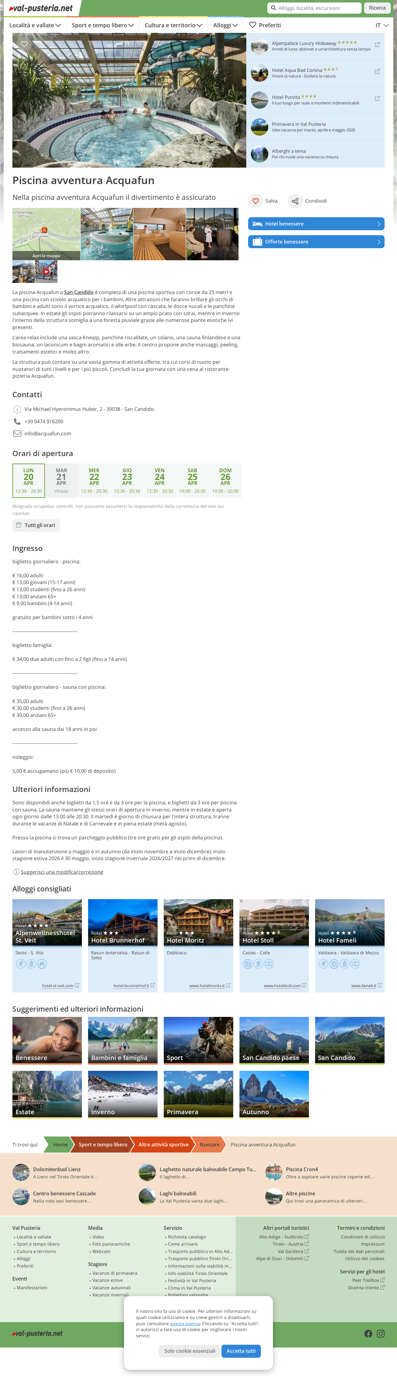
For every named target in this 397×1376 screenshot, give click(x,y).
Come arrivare (183, 1244)
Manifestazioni (32, 1287)
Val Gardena (293, 1251)
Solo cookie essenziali (189, 1350)
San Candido (79, 292)
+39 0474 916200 (44, 421)
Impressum (373, 1244)
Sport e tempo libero (99, 25)
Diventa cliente (366, 1288)
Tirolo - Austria (291, 1244)
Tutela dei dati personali (359, 1251)
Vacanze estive (107, 1280)
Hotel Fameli (350, 945)
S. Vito (37, 953)
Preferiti (265, 25)
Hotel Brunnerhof (123, 945)
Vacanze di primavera (114, 1273)
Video (98, 1237)
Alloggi (222, 25)
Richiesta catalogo (187, 1237)
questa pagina (185, 1323)
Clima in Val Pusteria (189, 1288)
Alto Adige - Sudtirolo (284, 1237)
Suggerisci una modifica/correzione (57, 871)
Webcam (101, 1251)
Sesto (21, 953)
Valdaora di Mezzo (360, 953)
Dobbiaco (176, 953)
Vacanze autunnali (111, 1287)
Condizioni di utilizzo (363, 1237)
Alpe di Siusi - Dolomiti (282, 1258)
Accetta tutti (241, 1350)
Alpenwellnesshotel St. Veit (47, 945)
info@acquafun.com (48, 433)
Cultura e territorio (170, 25)
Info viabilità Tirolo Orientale (198, 1273)
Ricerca (377, 8)
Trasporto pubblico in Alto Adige (200, 1251)
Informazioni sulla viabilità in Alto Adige (200, 1266)
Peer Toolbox (368, 1280)
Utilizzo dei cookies (365, 1258)
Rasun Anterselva (109, 953)
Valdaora (327, 953)
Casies (249, 953)
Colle (265, 953)
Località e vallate (31, 25)
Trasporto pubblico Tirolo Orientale (200, 1258)
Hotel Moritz (198, 945)
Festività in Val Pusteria (192, 1280)
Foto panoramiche (111, 1244)
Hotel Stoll (274, 945)
